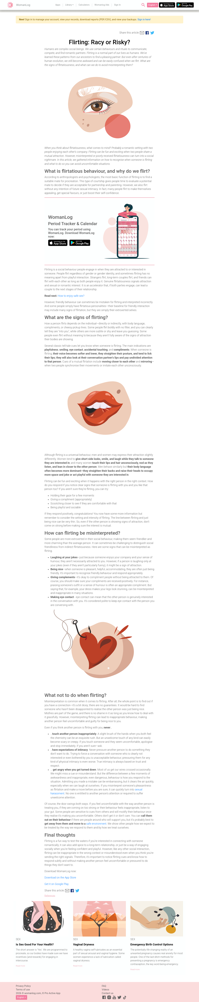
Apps (57, 5)
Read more (20, 966)
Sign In (117, 5)
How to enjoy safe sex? (71, 295)
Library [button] (68, 5)
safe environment (96, 823)
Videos (105, 989)
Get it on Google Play (56, 884)
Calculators (84, 5)
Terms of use (23, 989)
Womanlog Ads (102, 5)
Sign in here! (144, 19)
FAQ (104, 986)
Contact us (107, 993)
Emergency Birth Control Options (151, 944)
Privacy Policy (23, 986)
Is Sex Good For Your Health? (35, 944)
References (49, 895)
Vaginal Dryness (83, 944)
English (151, 5)
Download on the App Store (60, 877)
